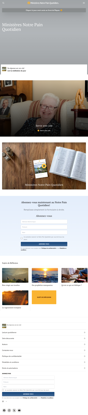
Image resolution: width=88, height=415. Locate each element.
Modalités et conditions (47, 398)
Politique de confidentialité (49, 248)
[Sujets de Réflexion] (44, 297)
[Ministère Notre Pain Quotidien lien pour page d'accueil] (43, 3)
